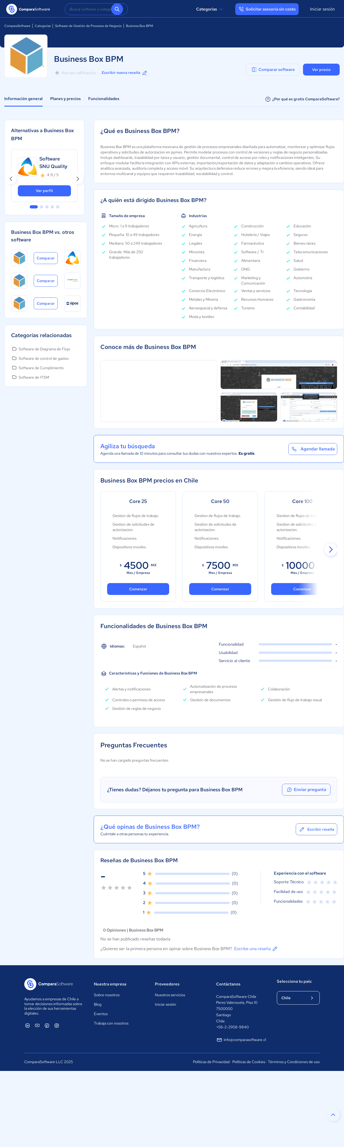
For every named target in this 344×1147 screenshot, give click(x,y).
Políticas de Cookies (248, 1061)
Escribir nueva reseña (125, 73)
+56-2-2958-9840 (232, 1027)
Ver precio (321, 69)
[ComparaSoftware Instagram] (56, 1025)
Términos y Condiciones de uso (294, 1061)
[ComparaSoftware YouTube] (37, 1025)
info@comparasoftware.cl (241, 1040)
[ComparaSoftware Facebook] (47, 1025)
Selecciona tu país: (294, 981)
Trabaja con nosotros (111, 1023)
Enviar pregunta (306, 789)
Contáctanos (228, 984)
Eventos (101, 1013)
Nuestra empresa (110, 984)
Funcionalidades (103, 98)
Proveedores (167, 984)
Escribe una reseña (256, 949)
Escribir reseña (316, 829)
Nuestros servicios (170, 994)
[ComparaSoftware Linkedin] (27, 1025)
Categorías (210, 9)
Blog (97, 1004)
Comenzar (220, 589)
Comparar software (273, 69)
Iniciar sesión (322, 9)
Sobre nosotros (107, 994)
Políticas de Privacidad (211, 1061)
